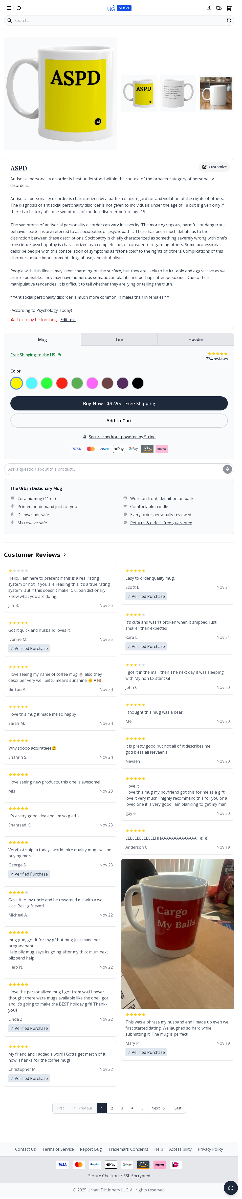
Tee (119, 339)
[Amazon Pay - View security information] (143, 1165)
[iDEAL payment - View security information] (176, 1165)
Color (15, 371)
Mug (42, 339)
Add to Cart (119, 421)
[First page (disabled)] (60, 1108)
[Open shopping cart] (229, 8)
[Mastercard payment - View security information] (79, 1165)
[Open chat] (18, 8)
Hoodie (196, 339)
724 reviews (217, 359)
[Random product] (229, 20)
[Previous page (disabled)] (82, 1108)
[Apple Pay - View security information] (111, 1165)
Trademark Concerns (128, 1149)
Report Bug (91, 1149)
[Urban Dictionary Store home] (119, 8)
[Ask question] (227, 469)
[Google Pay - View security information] (127, 1165)
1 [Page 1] (102, 1108)
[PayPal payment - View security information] (95, 1165)
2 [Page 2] (112, 1108)
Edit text (68, 319)
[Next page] (158, 1108)
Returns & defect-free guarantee (161, 523)
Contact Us (25, 1149)
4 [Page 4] (132, 1108)
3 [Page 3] (122, 1108)
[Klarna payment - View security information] (159, 1165)
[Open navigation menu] (9, 8)
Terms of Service (58, 1149)
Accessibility (180, 1149)
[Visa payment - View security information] (62, 1165)
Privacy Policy (210, 1149)
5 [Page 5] (142, 1108)
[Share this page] (209, 8)
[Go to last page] (178, 1108)
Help (158, 1149)
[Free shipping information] (219, 8)
